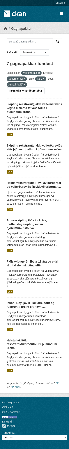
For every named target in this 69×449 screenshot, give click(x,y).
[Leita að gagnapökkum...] (30, 41)
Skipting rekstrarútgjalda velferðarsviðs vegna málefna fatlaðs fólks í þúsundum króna (34, 108)
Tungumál (8, 432)
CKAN (8, 426)
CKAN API (8, 407)
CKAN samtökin (11, 412)
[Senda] (57, 41)
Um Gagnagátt (10, 402)
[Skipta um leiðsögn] (61, 13)
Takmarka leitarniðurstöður (25, 90)
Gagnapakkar (21, 29)
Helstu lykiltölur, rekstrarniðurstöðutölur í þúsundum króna (32, 344)
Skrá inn (60, 2)
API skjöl (15, 387)
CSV (10, 134)
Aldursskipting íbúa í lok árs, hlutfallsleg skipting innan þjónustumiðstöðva (27, 224)
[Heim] (5, 29)
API (57, 383)
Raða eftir (13, 52)
